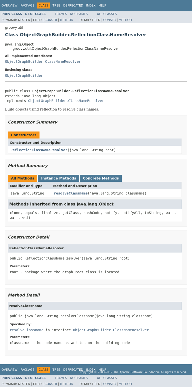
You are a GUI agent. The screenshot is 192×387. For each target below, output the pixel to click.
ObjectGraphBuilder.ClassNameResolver (43, 62)
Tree (56, 5)
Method (66, 20)
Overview (10, 5)
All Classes (107, 14)
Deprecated (73, 5)
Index (91, 5)
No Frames (79, 14)
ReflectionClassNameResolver (39, 150)
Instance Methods (58, 178)
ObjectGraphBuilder (24, 76)
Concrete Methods (101, 178)
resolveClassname (71, 193)
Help (102, 5)
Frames (61, 14)
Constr (50, 20)
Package (27, 5)
